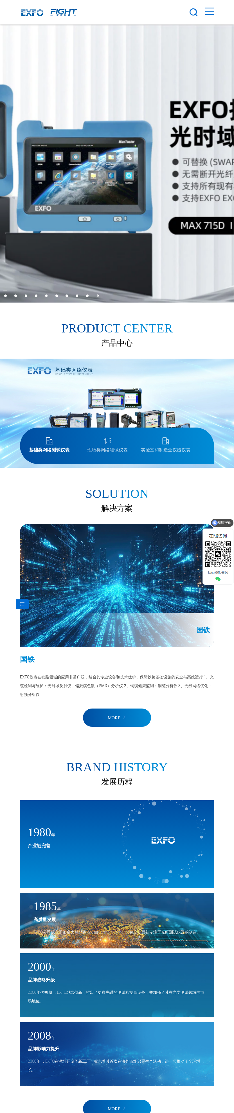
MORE (117, 718)
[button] (5, 295)
